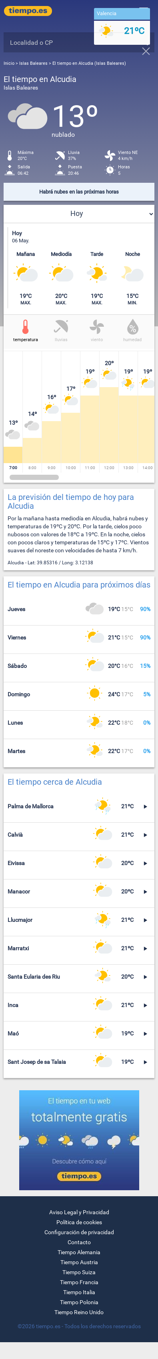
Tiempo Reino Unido (79, 1312)
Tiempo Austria (79, 1262)
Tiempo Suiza (79, 1272)
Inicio (9, 63)
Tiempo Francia (79, 1282)
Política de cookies (79, 1222)
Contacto (79, 1242)
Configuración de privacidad (79, 1232)
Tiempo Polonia (79, 1302)
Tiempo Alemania (79, 1252)
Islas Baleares (34, 63)
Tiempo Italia (79, 1292)
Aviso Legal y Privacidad (79, 1212)
